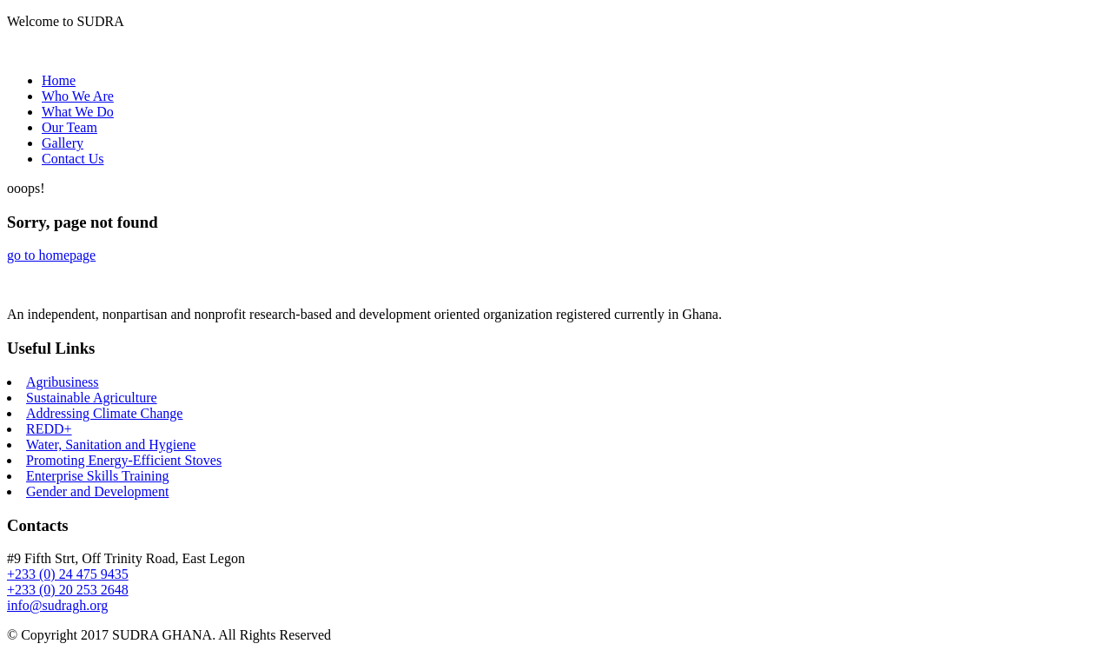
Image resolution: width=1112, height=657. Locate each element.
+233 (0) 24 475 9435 (68, 574)
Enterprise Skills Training (97, 475)
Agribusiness (62, 382)
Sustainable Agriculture (91, 397)
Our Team (69, 127)
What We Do (78, 111)
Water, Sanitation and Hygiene (110, 444)
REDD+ (49, 428)
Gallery (62, 143)
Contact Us (73, 158)
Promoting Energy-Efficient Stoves (124, 460)
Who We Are (78, 96)
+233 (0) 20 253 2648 (68, 589)
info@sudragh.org (57, 605)
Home (59, 80)
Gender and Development (97, 491)
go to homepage (51, 255)
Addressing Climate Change (104, 413)
